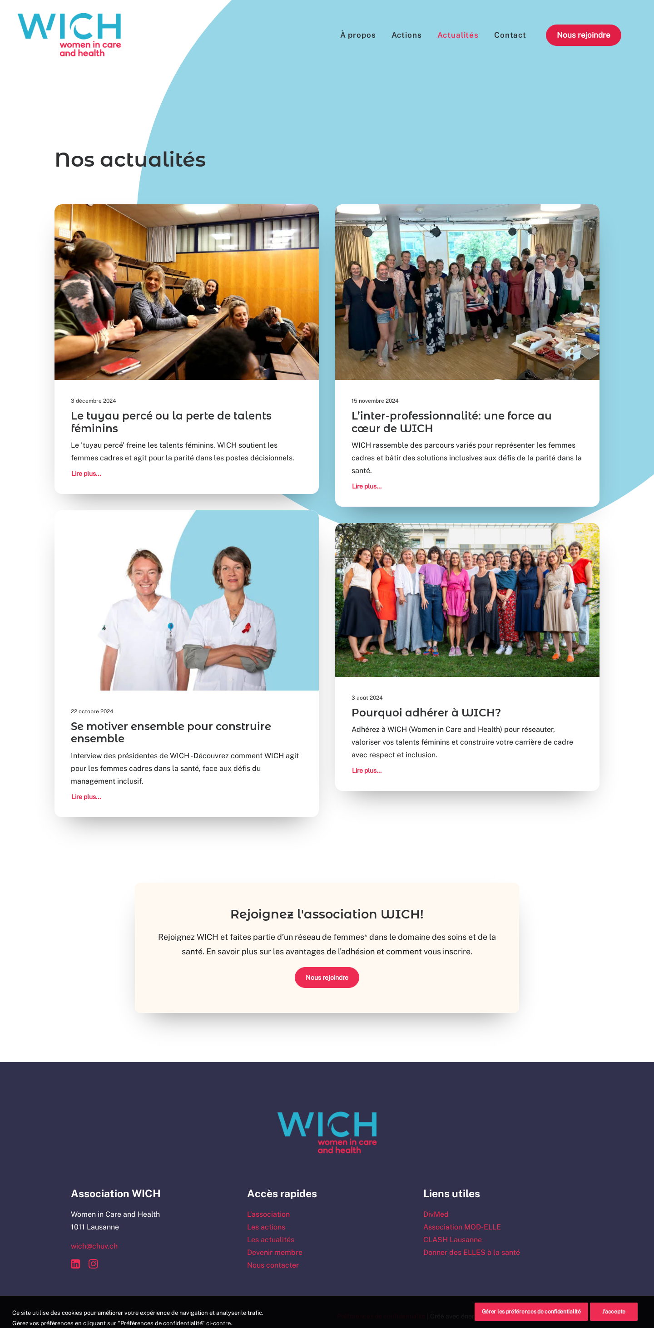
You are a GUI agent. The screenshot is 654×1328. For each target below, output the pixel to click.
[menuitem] (358, 35)
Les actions (266, 1227)
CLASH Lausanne (452, 1239)
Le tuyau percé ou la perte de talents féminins (171, 422)
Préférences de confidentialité (381, 1316)
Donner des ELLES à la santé (471, 1252)
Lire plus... (86, 473)
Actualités (458, 34)
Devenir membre (274, 1252)
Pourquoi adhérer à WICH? (426, 712)
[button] (186, 292)
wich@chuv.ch (94, 1246)
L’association (268, 1214)
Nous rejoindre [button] (327, 977)
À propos (358, 34)
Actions (406, 34)
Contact (510, 34)
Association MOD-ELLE (462, 1227)
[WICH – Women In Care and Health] (69, 35)
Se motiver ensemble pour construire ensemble (171, 732)
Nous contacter (273, 1265)
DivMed (436, 1214)
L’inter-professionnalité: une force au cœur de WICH (452, 422)
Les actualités (270, 1239)
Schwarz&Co (564, 1316)
